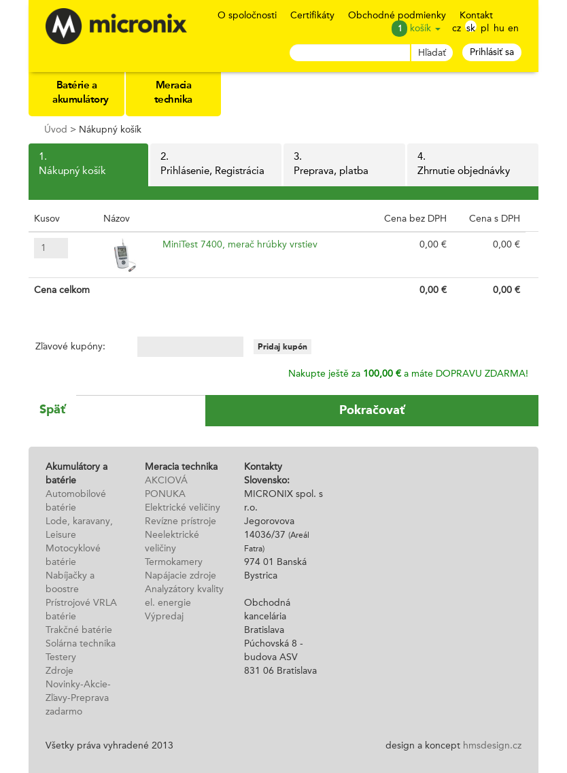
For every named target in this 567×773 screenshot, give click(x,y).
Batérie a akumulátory (79, 93)
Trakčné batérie (79, 630)
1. (88, 165)
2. (215, 165)
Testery (61, 657)
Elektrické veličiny (182, 508)
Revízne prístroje (180, 521)
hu (499, 28)
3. (344, 165)
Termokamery (174, 562)
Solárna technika (81, 644)
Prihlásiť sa (492, 52)
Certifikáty (312, 15)
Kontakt (476, 15)
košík (425, 28)
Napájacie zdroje (180, 576)
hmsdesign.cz (492, 746)
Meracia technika (173, 93)
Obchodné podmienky (397, 15)
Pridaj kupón (282, 346)
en (513, 28)
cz (456, 28)
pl (485, 28)
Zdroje (59, 671)
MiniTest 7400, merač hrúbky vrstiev (239, 245)
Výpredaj (164, 616)
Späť (52, 409)
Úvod (55, 130)
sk (470, 28)
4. (472, 165)
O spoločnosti (247, 15)
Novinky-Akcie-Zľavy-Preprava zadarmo (78, 698)
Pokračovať (372, 409)
